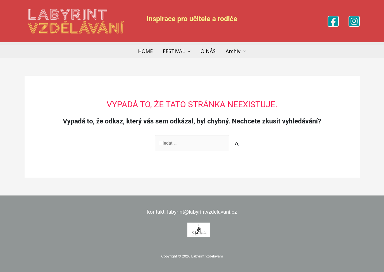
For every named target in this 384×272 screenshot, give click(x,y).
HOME (145, 51)
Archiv (233, 51)
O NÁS (208, 51)
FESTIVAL (174, 51)
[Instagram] (354, 21)
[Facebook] (333, 21)
